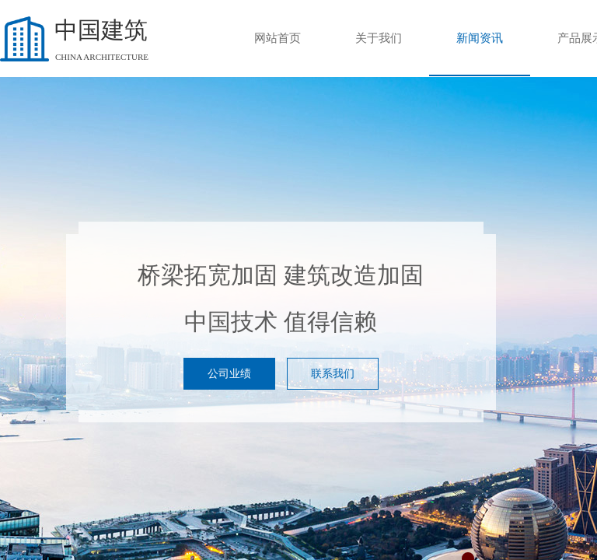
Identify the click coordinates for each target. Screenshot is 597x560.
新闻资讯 (479, 38)
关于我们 (378, 38)
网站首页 (277, 38)
